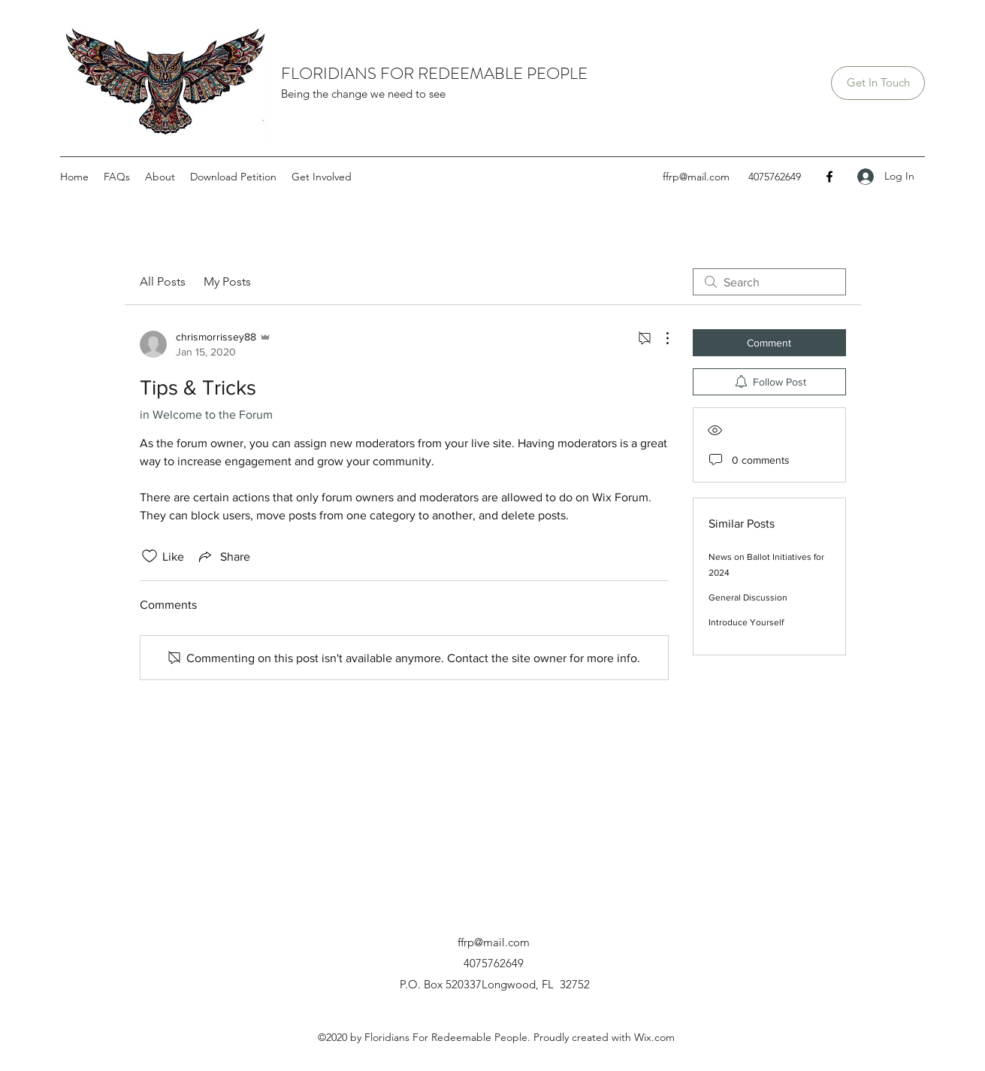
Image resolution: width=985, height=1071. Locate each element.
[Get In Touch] (878, 83)
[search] (769, 281)
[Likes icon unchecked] (149, 556)
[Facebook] (829, 176)
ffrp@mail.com (696, 176)
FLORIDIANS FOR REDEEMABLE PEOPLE (434, 73)
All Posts (163, 281)
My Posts (227, 281)
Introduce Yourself (746, 622)
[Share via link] (223, 556)
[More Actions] (660, 338)
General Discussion (748, 597)
